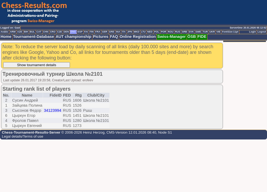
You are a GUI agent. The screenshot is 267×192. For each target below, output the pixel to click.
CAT (38, 31)
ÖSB (191, 36)
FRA (97, 31)
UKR (212, 31)
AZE (19, 31)
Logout (261, 31)
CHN (45, 31)
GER (104, 31)
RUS (177, 31)
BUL (32, 31)
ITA (123, 31)
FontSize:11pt (230, 31)
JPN (129, 31)
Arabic (4, 31)
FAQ (114, 36)
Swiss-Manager (171, 36)
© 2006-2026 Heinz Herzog (82, 132)
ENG (73, 31)
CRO (53, 31)
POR (163, 31)
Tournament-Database (33, 36)
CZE (59, 31)
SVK (191, 31)
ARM (12, 31)
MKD (136, 31)
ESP (80, 31)
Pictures (100, 36)
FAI (86, 31)
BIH (26, 31)
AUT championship (73, 36)
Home (6, 36)
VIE (218, 31)
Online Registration (138, 36)
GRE (111, 31)
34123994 (52, 110)
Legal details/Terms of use (22, 136)
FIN (91, 31)
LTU (143, 31)
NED (149, 31)
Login (252, 31)
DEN (66, 31)
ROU (170, 31)
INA (118, 31)
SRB (184, 31)
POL (156, 31)
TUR (205, 31)
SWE (198, 31)
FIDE (202, 36)
